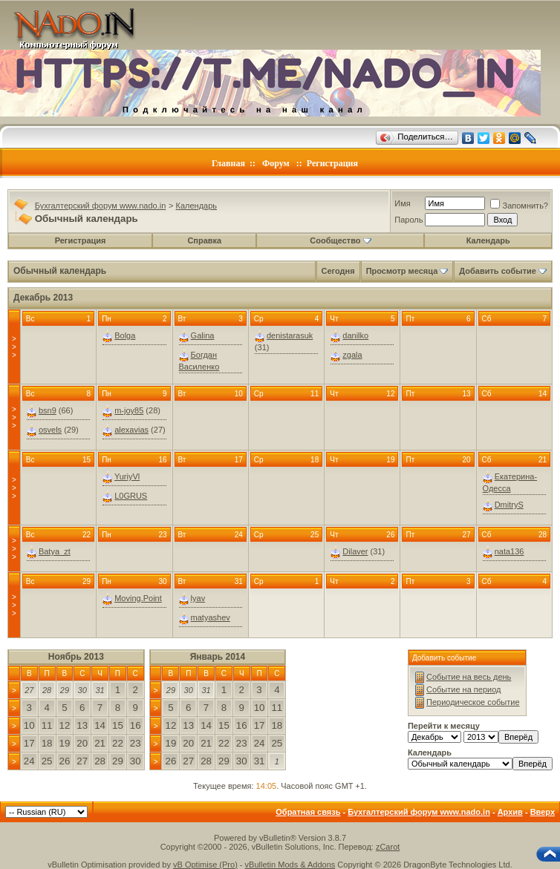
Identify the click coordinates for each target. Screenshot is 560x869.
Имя (402, 203)
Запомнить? (519, 205)
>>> (14, 347)
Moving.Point (138, 598)
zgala (352, 354)
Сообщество (340, 240)
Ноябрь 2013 (76, 657)
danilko (355, 335)
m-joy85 (128, 410)
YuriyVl (127, 476)
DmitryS (509, 504)
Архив (510, 811)
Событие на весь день (468, 676)
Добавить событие (497, 270)
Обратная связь (308, 811)
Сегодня (338, 270)
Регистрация (332, 163)
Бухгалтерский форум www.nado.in (100, 205)
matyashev (210, 617)
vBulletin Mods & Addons (290, 864)
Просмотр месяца (402, 270)
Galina (203, 335)
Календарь (197, 205)
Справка (204, 240)
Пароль (408, 219)
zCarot (388, 846)
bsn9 (47, 410)
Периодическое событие (473, 702)
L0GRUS (130, 495)
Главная (228, 163)
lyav (198, 598)
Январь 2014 (218, 657)
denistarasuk (290, 335)
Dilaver (355, 551)
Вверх (542, 811)
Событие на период (463, 689)
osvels (50, 429)
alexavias (131, 429)
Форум (276, 163)
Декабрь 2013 (43, 297)
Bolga (124, 335)
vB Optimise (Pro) (205, 864)
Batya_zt (55, 551)
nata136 (509, 551)
